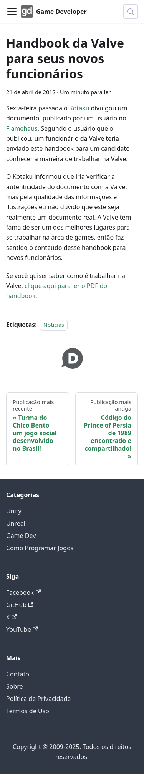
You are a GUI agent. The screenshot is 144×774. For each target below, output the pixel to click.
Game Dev (21, 535)
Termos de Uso (27, 711)
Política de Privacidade (38, 698)
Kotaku (79, 108)
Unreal (15, 523)
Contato (17, 674)
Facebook (23, 592)
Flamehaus (22, 128)
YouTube (22, 629)
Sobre (14, 686)
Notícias (53, 324)
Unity (14, 511)
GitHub (19, 605)
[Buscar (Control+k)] (130, 11)
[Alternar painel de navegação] (12, 11)
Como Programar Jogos (39, 548)
